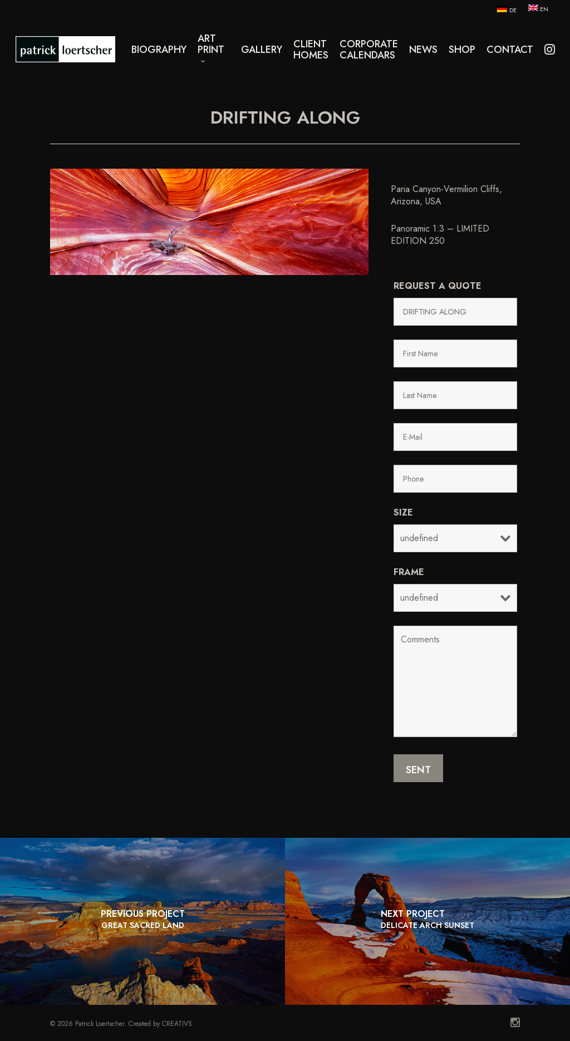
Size (403, 512)
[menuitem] (506, 9)
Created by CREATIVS (160, 1024)
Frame (409, 572)
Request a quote (437, 285)
